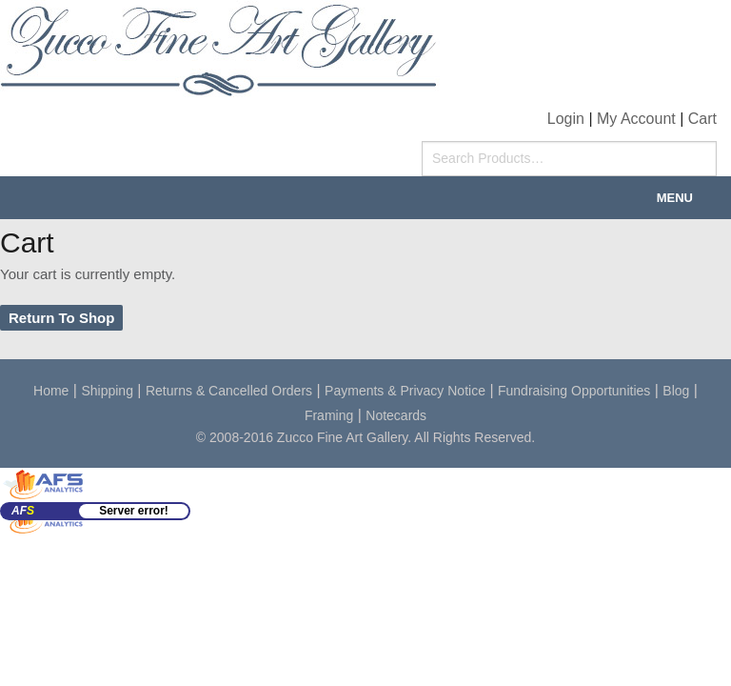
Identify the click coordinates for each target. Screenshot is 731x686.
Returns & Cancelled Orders (229, 390)
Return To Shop (61, 318)
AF (22, 510)
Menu (675, 198)
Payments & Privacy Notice (405, 390)
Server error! (133, 510)
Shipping (107, 390)
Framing (329, 415)
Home (51, 390)
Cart (702, 119)
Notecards (396, 415)
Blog (675, 390)
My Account (636, 119)
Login (565, 119)
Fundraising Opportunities (574, 390)
